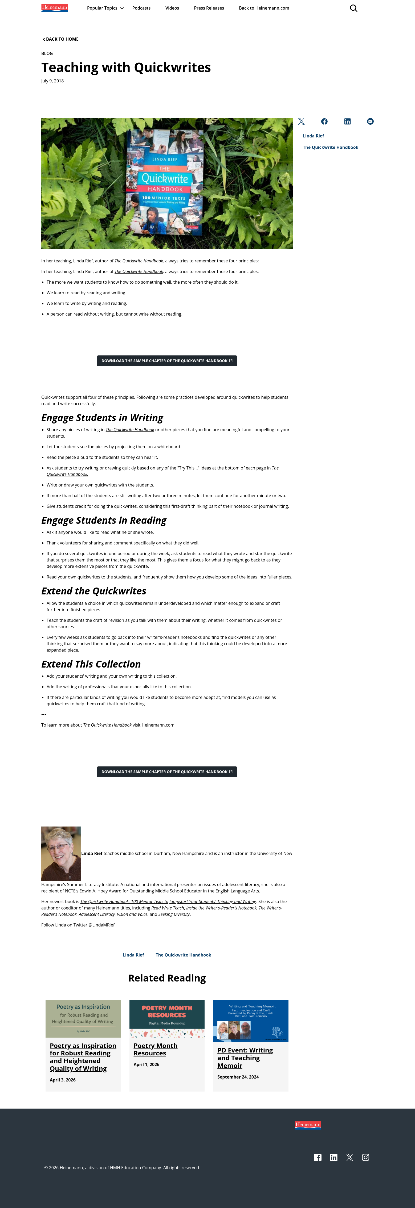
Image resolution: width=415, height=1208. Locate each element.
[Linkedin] (347, 123)
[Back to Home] (60, 39)
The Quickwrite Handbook (139, 261)
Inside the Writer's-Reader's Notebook (221, 908)
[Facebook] (324, 123)
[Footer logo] (308, 1125)
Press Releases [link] (209, 8)
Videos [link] (172, 8)
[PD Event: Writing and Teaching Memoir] (245, 1058)
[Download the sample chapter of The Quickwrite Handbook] (167, 360)
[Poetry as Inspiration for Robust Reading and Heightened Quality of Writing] (83, 1057)
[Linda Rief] (133, 954)
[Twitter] (301, 123)
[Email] (370, 123)
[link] (54, 8)
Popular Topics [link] (102, 8)
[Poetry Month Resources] (156, 1049)
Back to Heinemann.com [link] (264, 8)
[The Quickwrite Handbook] (183, 954)
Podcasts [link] (141, 8)
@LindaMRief (101, 925)
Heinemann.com (158, 725)
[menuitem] (54, 8)
